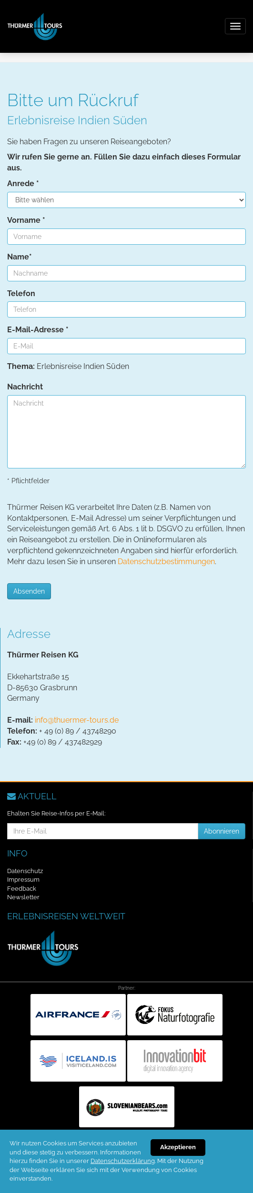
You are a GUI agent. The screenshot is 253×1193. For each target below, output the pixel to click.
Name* (19, 256)
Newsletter (23, 897)
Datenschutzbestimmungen (166, 561)
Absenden (29, 591)
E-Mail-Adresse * (38, 329)
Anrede (23, 183)
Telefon (21, 293)
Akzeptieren (178, 1147)
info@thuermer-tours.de (77, 720)
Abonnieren (221, 831)
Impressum (23, 879)
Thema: (21, 366)
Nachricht (25, 386)
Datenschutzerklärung (123, 1160)
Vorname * (26, 220)
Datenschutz (25, 871)
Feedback (21, 888)
